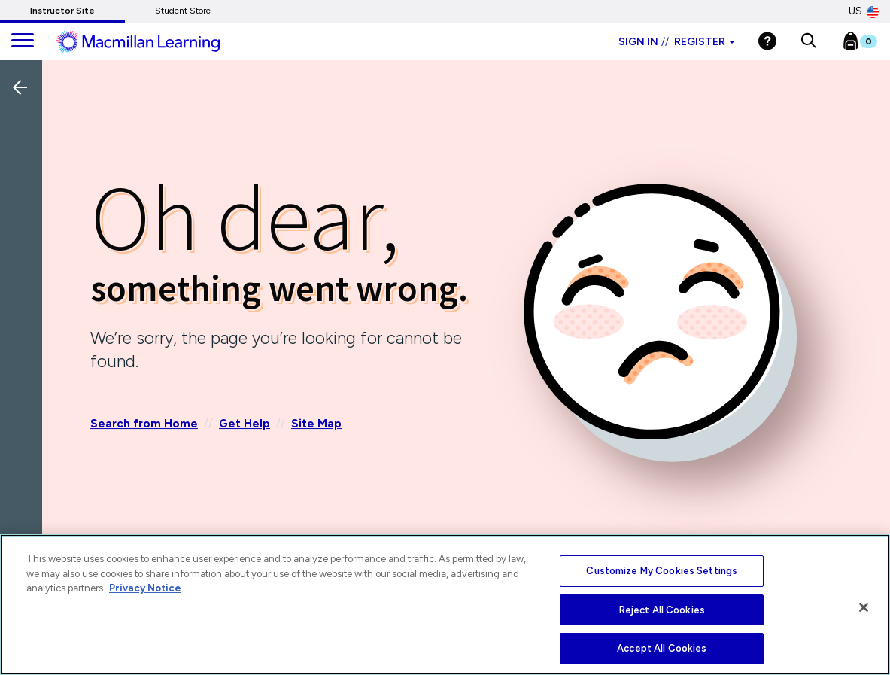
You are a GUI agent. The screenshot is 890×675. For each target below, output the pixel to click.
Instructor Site (62, 10)
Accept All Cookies (661, 648)
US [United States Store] (864, 11)
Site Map (316, 423)
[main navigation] (22, 41)
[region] (445, 604)
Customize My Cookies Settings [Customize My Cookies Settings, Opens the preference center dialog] (661, 570)
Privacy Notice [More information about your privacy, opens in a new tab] (145, 588)
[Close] (863, 607)
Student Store (183, 10)
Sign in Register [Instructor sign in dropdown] (676, 41)
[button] (808, 41)
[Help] (767, 41)
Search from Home (144, 423)
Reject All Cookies (662, 610)
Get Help (244, 423)
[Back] (24, 187)
